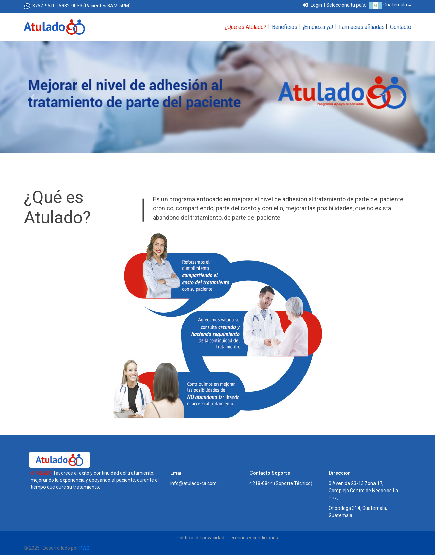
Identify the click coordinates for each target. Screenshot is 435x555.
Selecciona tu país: (346, 5)
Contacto (400, 27)
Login (312, 5)
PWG (84, 548)
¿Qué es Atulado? (245, 27)
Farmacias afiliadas (362, 27)
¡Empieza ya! (318, 27)
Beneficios (284, 27)
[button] (32, 97)
